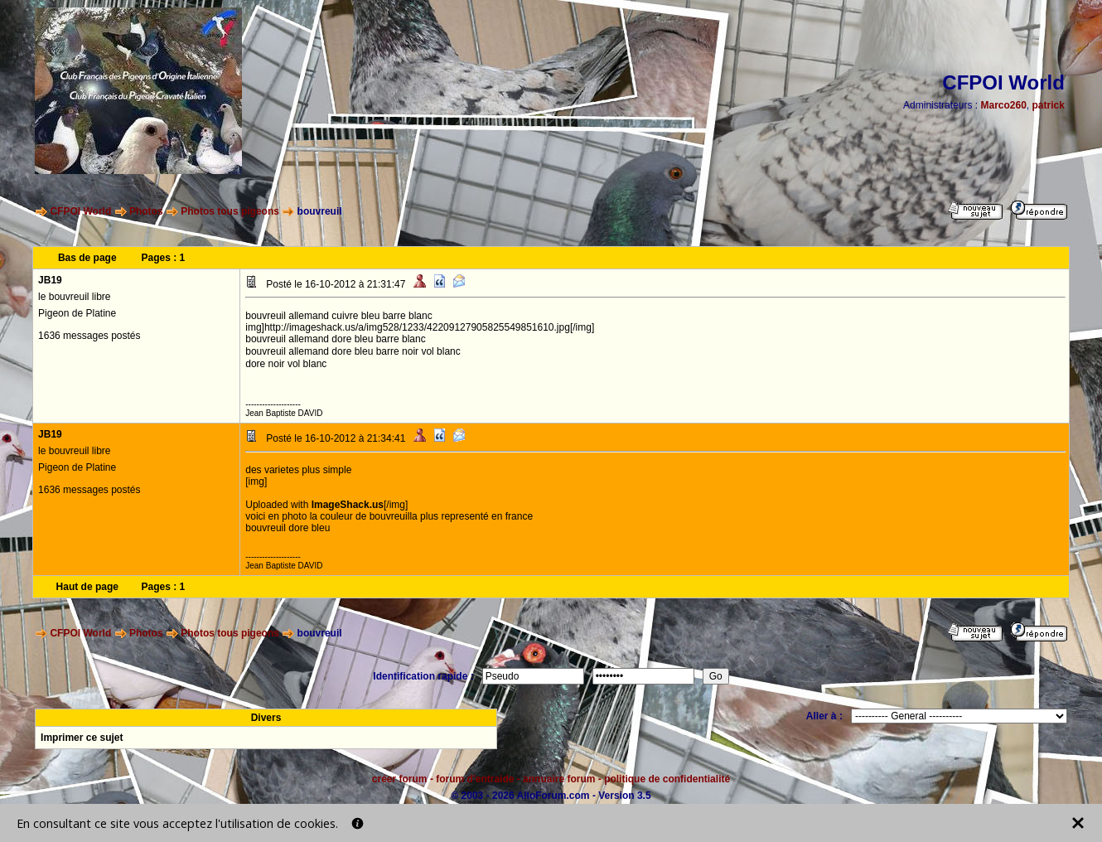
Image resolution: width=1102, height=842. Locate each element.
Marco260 (1003, 105)
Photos (146, 211)
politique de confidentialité (667, 779)
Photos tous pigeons (230, 211)
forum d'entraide (475, 779)
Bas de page (87, 258)
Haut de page (87, 587)
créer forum (400, 779)
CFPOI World (80, 211)
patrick (1048, 105)
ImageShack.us (348, 505)
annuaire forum (559, 779)
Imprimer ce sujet (82, 737)
